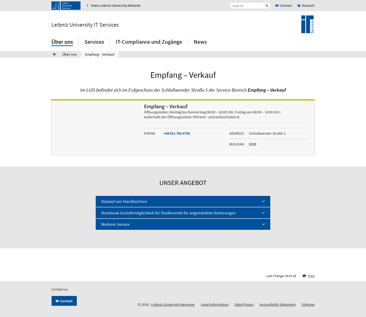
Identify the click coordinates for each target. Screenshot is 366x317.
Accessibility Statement (278, 304)
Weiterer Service (115, 224)
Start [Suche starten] (267, 5)
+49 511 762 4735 (177, 133)
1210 (252, 144)
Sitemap (308, 304)
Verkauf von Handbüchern (124, 201)
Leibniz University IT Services (85, 25)
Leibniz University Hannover (173, 304)
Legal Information (215, 304)
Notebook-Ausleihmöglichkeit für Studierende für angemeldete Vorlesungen (168, 213)
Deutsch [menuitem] (308, 5)
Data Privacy (244, 304)
